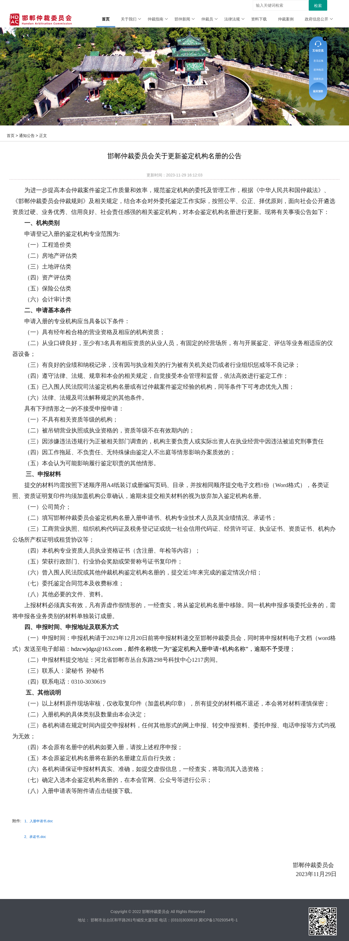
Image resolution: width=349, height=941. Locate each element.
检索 (318, 5)
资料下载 (259, 19)
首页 (106, 19)
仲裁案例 (286, 19)
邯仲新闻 (184, 19)
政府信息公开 (319, 19)
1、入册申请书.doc (39, 821)
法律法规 (234, 19)
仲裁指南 (158, 19)
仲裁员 (209, 19)
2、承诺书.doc (35, 837)
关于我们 (131, 19)
